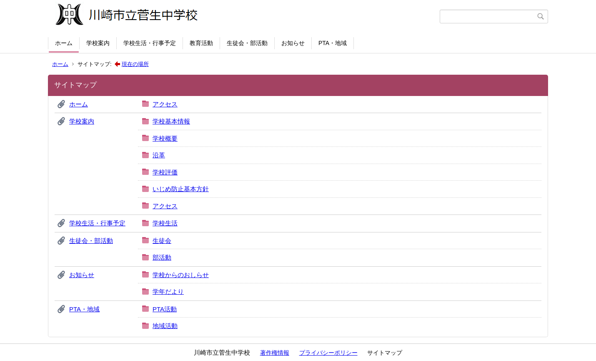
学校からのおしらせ (181, 274)
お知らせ (293, 43)
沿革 (159, 155)
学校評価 (165, 172)
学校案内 (98, 43)
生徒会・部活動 (247, 43)
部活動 (162, 257)
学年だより (168, 291)
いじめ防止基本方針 (181, 188)
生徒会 (162, 240)
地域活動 (165, 325)
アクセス (165, 104)
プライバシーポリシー (328, 352)
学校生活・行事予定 (149, 43)
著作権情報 (274, 352)
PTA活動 (165, 309)
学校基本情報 (171, 121)
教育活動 (201, 43)
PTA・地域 (332, 43)
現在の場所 (135, 64)
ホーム (64, 43)
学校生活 (165, 223)
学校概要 (165, 138)
